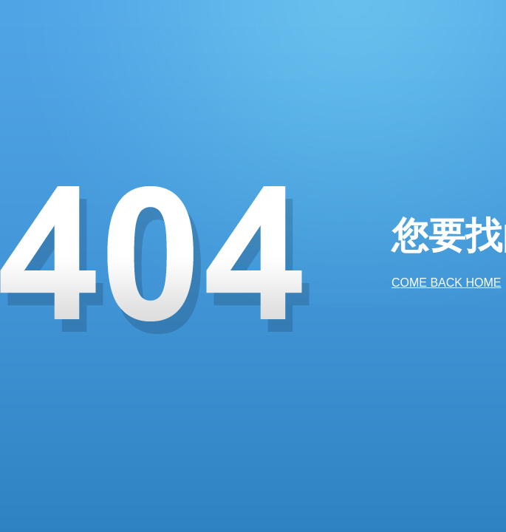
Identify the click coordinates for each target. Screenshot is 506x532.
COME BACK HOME (446, 282)
